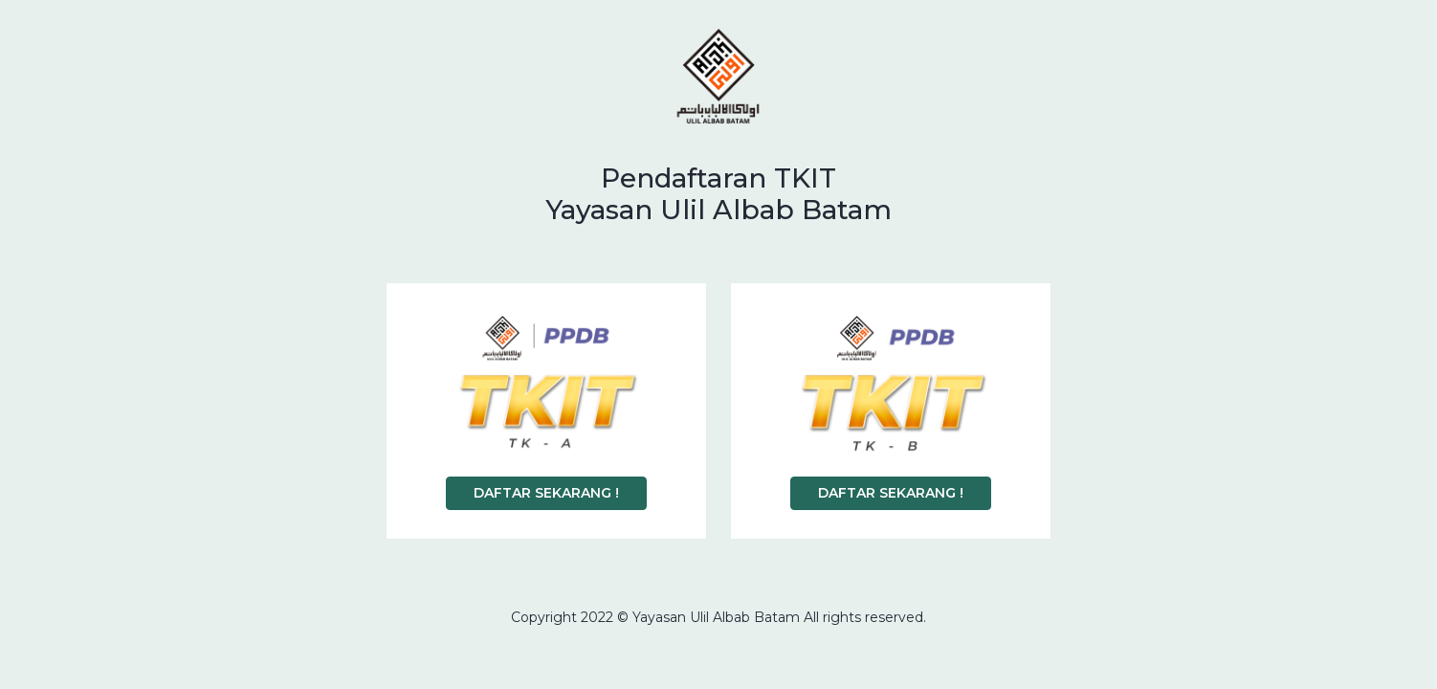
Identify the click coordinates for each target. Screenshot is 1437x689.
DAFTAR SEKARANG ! (546, 492)
